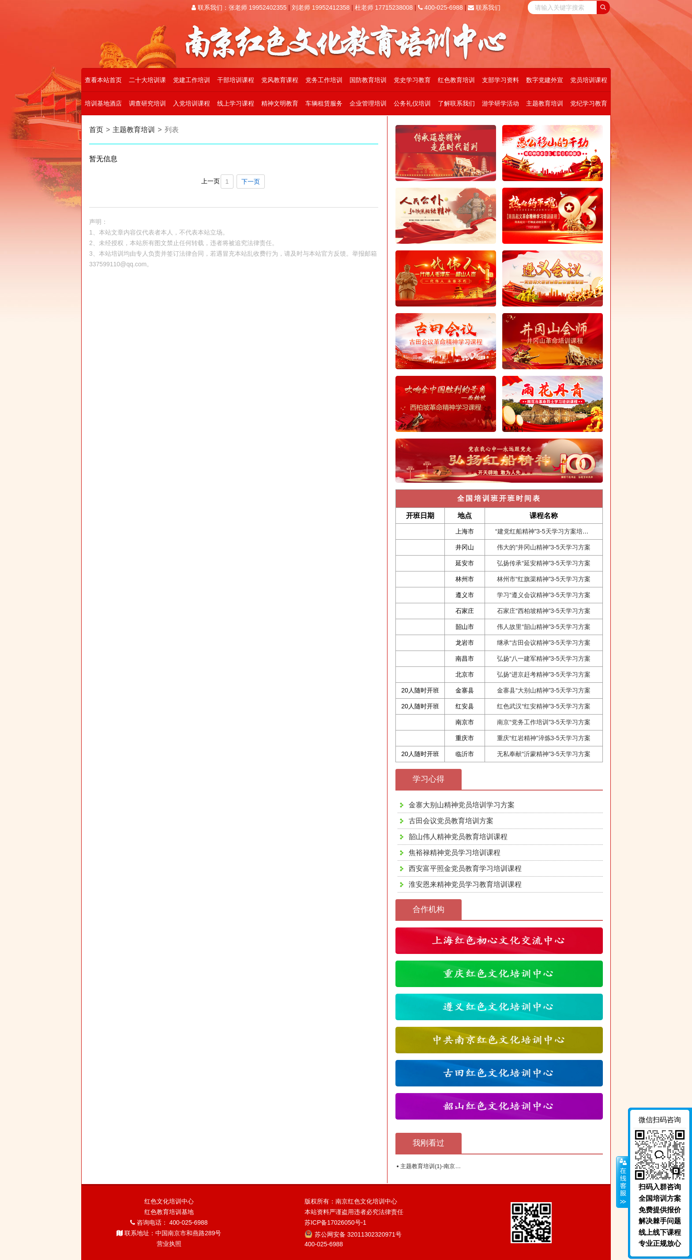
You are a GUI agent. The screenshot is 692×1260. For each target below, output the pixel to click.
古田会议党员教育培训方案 (451, 821)
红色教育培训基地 (169, 1211)
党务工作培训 (323, 79)
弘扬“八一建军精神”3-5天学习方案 (543, 658)
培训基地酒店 (103, 103)
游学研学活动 (500, 103)
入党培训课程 (191, 103)
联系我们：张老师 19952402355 (239, 7)
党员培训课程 (588, 79)
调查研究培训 (147, 103)
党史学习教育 (412, 79)
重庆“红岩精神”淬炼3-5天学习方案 (543, 738)
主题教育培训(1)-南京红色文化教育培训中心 (456, 1166)
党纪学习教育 (588, 103)
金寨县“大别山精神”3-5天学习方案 (543, 690)
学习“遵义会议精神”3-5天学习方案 (543, 594)
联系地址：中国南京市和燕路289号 (169, 1233)
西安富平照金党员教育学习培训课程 (465, 868)
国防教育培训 (368, 79)
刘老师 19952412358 (321, 7)
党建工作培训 (191, 79)
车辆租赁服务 (323, 103)
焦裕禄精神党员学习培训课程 (454, 852)
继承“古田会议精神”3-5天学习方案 (543, 642)
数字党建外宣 (544, 79)
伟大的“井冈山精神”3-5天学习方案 (543, 547)
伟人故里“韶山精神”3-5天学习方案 (543, 626)
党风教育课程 (279, 79)
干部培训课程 (235, 79)
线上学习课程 (235, 103)
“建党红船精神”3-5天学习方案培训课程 (548, 531)
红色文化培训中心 (169, 1201)
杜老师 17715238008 (384, 7)
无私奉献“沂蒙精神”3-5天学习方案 (543, 753)
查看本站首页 (103, 79)
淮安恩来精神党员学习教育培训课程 (465, 884)
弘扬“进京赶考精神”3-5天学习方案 (543, 674)
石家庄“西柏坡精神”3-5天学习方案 (543, 610)
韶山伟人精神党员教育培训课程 (458, 836)
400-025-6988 (440, 7)
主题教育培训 (544, 103)
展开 (622, 1182)
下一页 (250, 181)
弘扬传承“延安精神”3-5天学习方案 (543, 563)
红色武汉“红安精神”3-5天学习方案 (543, 706)
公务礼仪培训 (412, 103)
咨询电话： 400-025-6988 (169, 1222)
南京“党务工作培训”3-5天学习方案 (543, 722)
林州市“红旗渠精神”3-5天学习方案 (543, 579)
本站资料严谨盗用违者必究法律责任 (354, 1211)
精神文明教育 (279, 103)
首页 (96, 129)
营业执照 (169, 1243)
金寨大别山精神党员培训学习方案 (462, 805)
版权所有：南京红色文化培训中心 (351, 1201)
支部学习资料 (500, 79)
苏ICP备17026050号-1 (335, 1222)
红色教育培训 (456, 79)
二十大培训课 (147, 79)
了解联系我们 (456, 103)
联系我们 (484, 7)
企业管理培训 (368, 103)
